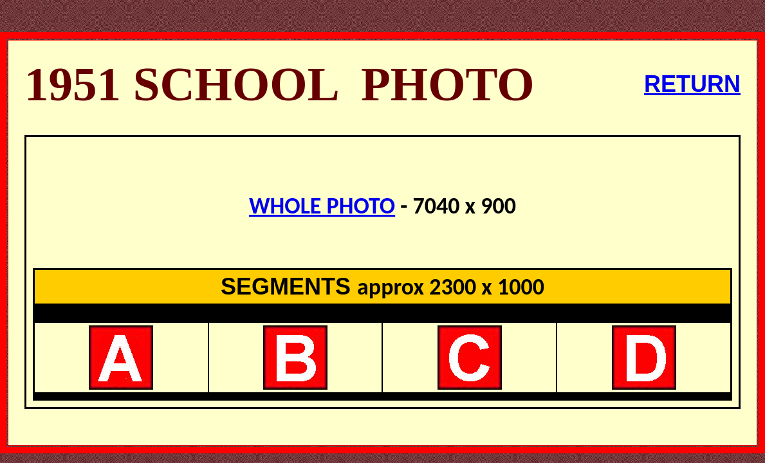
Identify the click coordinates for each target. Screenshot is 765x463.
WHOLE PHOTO (322, 206)
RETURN (692, 84)
